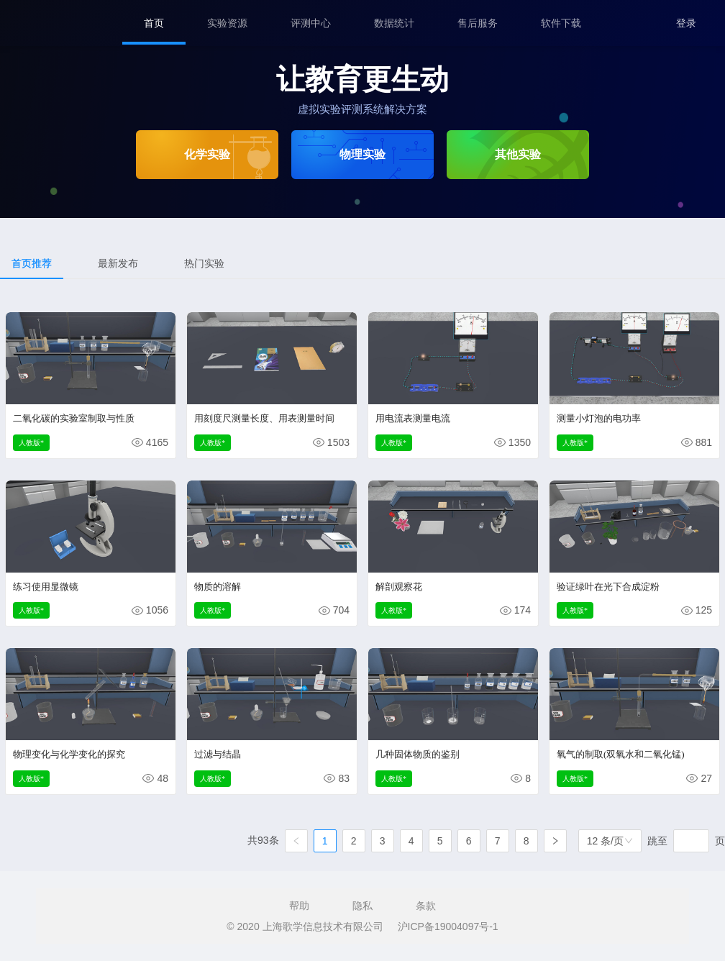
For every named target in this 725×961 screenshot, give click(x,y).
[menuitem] (154, 23)
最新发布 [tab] (118, 263)
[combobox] (610, 840)
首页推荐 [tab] (32, 263)
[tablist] (362, 263)
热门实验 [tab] (204, 263)
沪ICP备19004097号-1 (448, 926)
